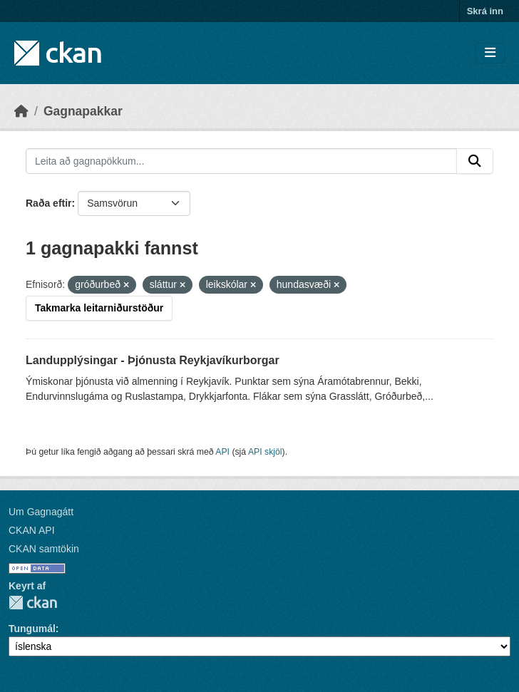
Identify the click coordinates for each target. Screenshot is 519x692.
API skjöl (265, 452)
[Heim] (21, 111)
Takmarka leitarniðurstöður (99, 308)
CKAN (33, 602)
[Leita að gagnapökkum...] (241, 161)
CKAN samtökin (44, 548)
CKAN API (32, 530)
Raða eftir (49, 203)
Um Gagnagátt (41, 511)
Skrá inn (485, 11)
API (222, 452)
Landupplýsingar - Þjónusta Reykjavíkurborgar (152, 360)
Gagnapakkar (83, 111)
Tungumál (32, 628)
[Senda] (474, 161)
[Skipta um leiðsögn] (490, 53)
